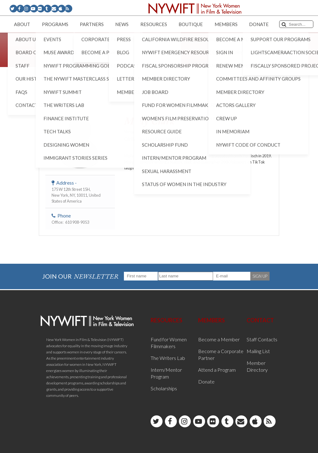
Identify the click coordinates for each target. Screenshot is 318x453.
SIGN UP (259, 276)
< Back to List (55, 99)
